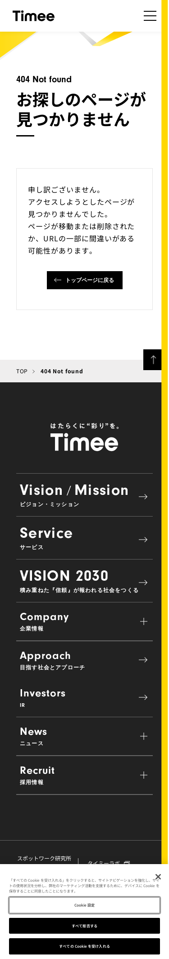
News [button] (84, 736)
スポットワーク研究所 (44, 862)
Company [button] (84, 621)
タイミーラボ (108, 863)
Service (84, 537)
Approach (84, 660)
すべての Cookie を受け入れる (84, 947)
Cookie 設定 (84, 905)
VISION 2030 (84, 580)
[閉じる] (158, 878)
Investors (84, 697)
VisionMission (84, 494)
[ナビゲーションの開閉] (150, 16)
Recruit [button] (84, 774)
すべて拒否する (84, 926)
